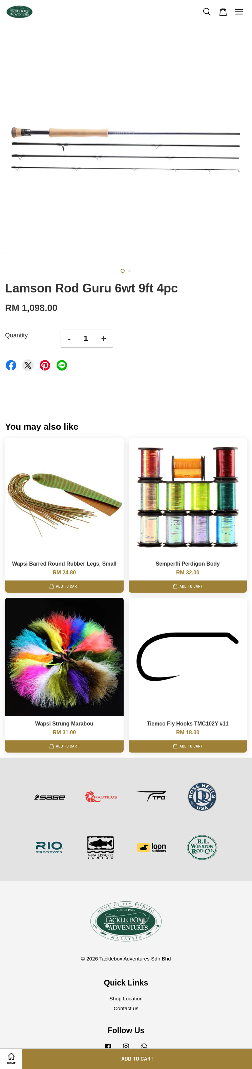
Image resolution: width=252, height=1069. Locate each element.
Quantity (16, 335)
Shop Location (126, 998)
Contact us (125, 1008)
